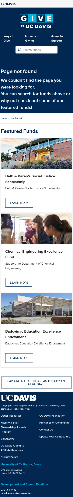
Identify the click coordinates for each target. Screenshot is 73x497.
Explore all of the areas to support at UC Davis (36, 382)
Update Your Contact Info (54, 436)
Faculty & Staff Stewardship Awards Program (13, 427)
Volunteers (7, 439)
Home (4, 118)
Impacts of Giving (32, 38)
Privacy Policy (9, 457)
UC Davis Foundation (52, 416)
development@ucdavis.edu (16, 493)
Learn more (19, 203)
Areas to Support (57, 38)
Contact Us (46, 429)
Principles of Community (54, 422)
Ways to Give (9, 38)
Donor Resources (11, 416)
